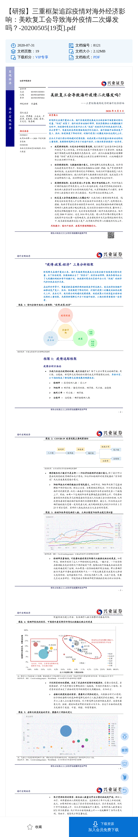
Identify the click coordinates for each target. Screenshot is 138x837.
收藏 (34, 827)
